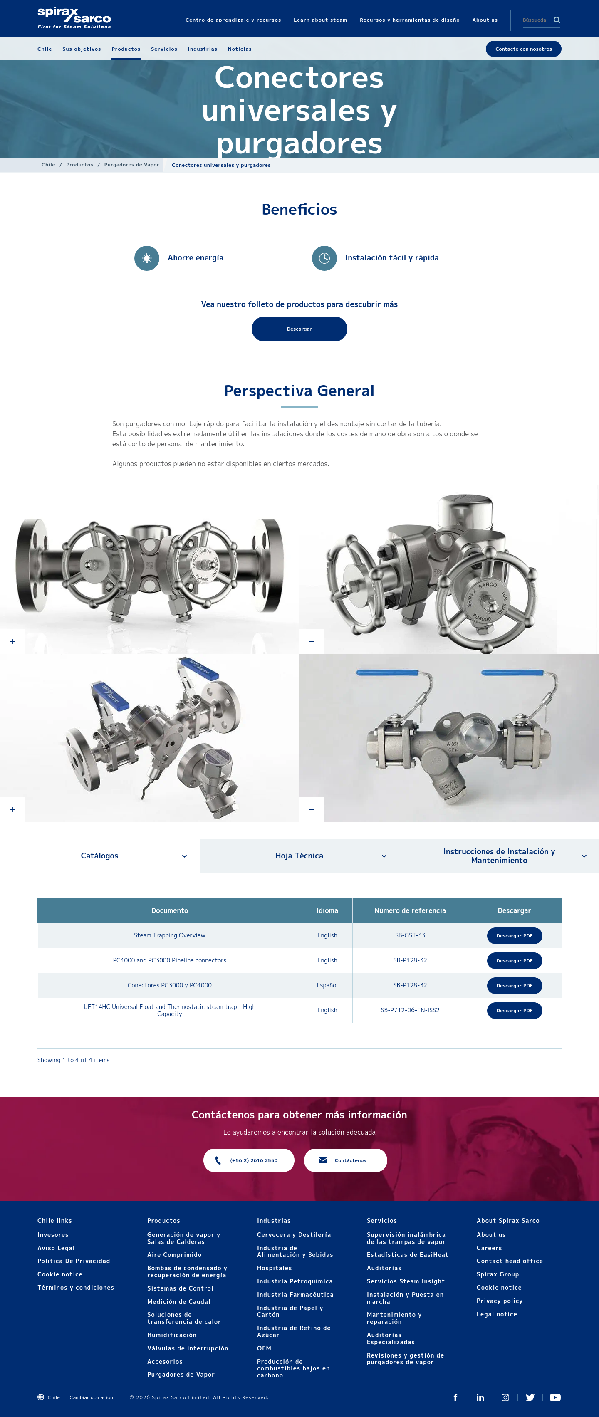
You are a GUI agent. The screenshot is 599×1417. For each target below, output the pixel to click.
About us (491, 1235)
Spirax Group (498, 1274)
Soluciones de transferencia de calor (184, 1318)
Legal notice (497, 1314)
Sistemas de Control (180, 1288)
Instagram (505, 1397)
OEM (264, 1348)
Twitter (530, 1397)
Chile (48, 164)
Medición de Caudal (179, 1302)
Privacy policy (500, 1301)
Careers (489, 1248)
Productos (79, 164)
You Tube (555, 1397)
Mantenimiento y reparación (394, 1318)
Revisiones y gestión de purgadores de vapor (405, 1358)
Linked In (480, 1397)
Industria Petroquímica (295, 1281)
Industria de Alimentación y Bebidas (295, 1251)
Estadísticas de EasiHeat (408, 1255)
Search (557, 20)
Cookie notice (60, 1274)
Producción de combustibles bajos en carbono (293, 1369)
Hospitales (274, 1268)
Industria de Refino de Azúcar (294, 1331)
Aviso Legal (56, 1248)
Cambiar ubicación (91, 1397)
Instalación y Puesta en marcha (405, 1298)
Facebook (455, 1397)
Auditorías (384, 1268)
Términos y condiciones (75, 1287)
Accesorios (165, 1361)
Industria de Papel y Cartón (290, 1311)
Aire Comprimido (174, 1255)
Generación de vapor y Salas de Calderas (183, 1238)
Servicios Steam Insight (406, 1281)
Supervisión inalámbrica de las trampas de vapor (406, 1238)
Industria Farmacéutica (295, 1294)
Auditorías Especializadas (391, 1338)
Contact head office (510, 1261)
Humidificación (172, 1335)
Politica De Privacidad (73, 1261)
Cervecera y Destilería (294, 1235)
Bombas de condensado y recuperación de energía (187, 1271)
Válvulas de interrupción (187, 1348)
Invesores (53, 1235)
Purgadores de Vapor (132, 164)
